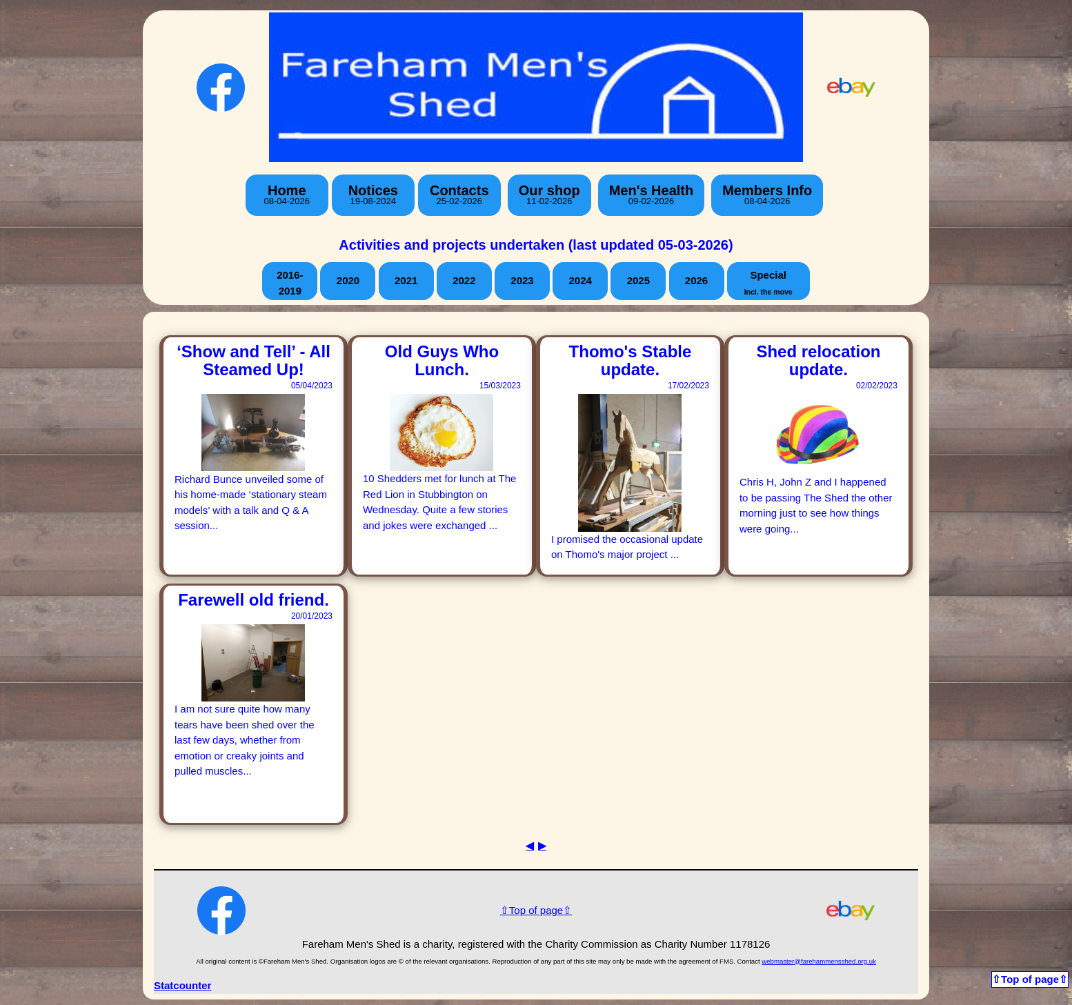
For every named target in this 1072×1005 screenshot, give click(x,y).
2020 (348, 280)
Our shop (549, 194)
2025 (638, 280)
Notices (373, 194)
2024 (579, 280)
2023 (521, 280)
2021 (406, 280)
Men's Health (651, 194)
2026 (696, 280)
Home (287, 194)
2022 (464, 280)
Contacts (459, 194)
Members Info (767, 194)
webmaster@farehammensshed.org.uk (818, 961)
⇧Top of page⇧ (536, 910)
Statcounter (182, 985)
